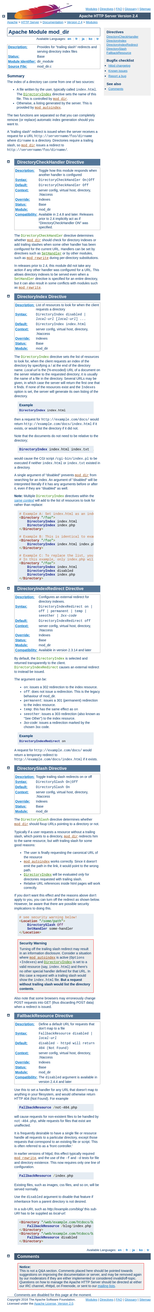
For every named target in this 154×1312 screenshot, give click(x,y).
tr (98, 39)
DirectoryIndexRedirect (122, 44)
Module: (21, 209)
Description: (18, 47)
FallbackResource (118, 53)
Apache (12, 22)
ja (83, 39)
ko (90, 39)
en (69, 39)
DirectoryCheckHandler (122, 36)
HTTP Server (30, 22)
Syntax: (21, 180)
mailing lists (106, 1286)
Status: (13, 56)
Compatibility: (26, 214)
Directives (106, 9)
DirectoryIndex (37, 94)
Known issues (117, 71)
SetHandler (52, 253)
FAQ (119, 9)
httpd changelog (119, 65)
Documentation (53, 22)
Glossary (131, 9)
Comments (115, 89)
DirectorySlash (116, 49)
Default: (21, 185)
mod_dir (60, 99)
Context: (22, 190)
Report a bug (117, 76)
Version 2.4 (74, 22)
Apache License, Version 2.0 (53, 1303)
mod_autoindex (48, 108)
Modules (91, 9)
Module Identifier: (22, 61)
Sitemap (145, 9)
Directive (75, 162)
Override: (22, 199)
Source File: (17, 66)
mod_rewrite (37, 258)
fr (77, 39)
